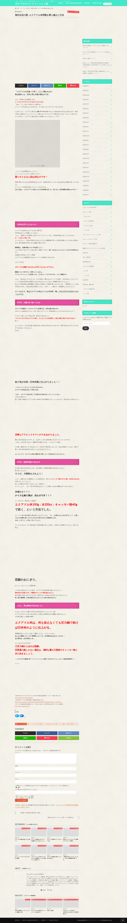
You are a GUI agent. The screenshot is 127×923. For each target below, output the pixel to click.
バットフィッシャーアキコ (35, 874)
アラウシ (86, 216)
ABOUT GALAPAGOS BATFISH (74, 3)
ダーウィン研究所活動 (90, 243)
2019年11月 (86, 158)
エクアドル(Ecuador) (34, 724)
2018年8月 (86, 190)
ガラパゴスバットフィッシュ (91, 234)
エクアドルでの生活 (21, 724)
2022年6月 (86, 108)
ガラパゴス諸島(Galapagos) (48, 724)
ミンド (86, 230)
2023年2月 (86, 90)
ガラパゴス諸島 (88, 221)
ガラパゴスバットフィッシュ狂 (31, 3)
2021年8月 (86, 126)
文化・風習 (87, 257)
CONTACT (87, 3)
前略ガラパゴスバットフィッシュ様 (94, 248)
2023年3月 (86, 86)
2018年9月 (86, 185)
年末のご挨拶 (89, 58)
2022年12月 (86, 95)
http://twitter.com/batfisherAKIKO (24, 697)
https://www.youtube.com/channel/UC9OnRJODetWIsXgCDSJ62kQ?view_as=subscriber (38, 702)
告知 (85, 252)
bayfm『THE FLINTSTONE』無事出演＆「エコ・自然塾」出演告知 (96, 72)
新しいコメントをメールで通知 (25, 796)
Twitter (50, 890)
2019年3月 (86, 163)
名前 (16, 766)
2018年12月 (86, 172)
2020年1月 (86, 154)
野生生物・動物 (88, 284)
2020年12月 (86, 136)
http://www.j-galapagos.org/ (22, 706)
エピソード (87, 212)
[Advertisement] (47, 205)
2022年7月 (86, 104)
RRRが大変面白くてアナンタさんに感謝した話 (96, 46)
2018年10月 (86, 181)
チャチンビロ (88, 225)
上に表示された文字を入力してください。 (26, 789)
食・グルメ (75, 724)
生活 (65, 724)
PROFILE (60, 3)
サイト (17, 779)
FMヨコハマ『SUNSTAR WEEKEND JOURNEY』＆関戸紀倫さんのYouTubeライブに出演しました (96, 65)
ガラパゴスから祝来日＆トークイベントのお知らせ (96, 53)
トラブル (59, 724)
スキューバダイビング (90, 239)
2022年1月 (86, 122)
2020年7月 (86, 145)
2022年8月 (86, 99)
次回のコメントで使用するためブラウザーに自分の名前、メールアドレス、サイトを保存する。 (42, 785)
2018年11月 (86, 176)
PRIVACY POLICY (97, 3)
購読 (85, 328)
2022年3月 (86, 117)
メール (17, 772)
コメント (17, 752)
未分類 (85, 280)
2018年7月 (86, 194)
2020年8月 (86, 140)
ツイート (84, 306)
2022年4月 (86, 113)
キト (85, 271)
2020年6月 (86, 149)
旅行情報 (86, 262)
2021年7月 (86, 131)
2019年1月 (86, 167)
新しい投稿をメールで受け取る (25, 798)
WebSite (44, 890)
